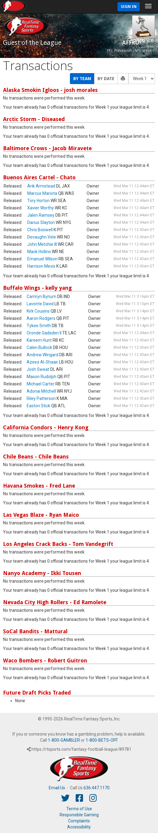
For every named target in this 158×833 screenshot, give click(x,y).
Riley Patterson (41, 398)
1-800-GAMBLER (64, 740)
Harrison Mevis (41, 266)
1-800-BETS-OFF (101, 740)
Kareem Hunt (39, 340)
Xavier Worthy (40, 207)
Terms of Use (79, 808)
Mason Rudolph (41, 376)
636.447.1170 (97, 787)
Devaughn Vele (41, 237)
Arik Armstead (41, 186)
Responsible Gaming (79, 814)
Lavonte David (40, 303)
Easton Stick (38, 405)
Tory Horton (38, 200)
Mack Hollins (39, 251)
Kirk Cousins (38, 311)
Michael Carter (40, 383)
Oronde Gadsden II (44, 332)
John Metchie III (42, 244)
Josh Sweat (38, 369)
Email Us (57, 787)
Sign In (129, 6)
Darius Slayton (41, 222)
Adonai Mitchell (41, 391)
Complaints (79, 820)
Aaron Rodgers (41, 318)
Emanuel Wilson (42, 258)
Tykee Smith (39, 325)
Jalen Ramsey (40, 215)
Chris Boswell (40, 229)
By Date (105, 78)
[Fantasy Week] (141, 78)
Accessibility (79, 827)
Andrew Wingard (42, 354)
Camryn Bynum (41, 296)
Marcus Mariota (42, 193)
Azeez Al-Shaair (42, 362)
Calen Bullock (39, 347)
